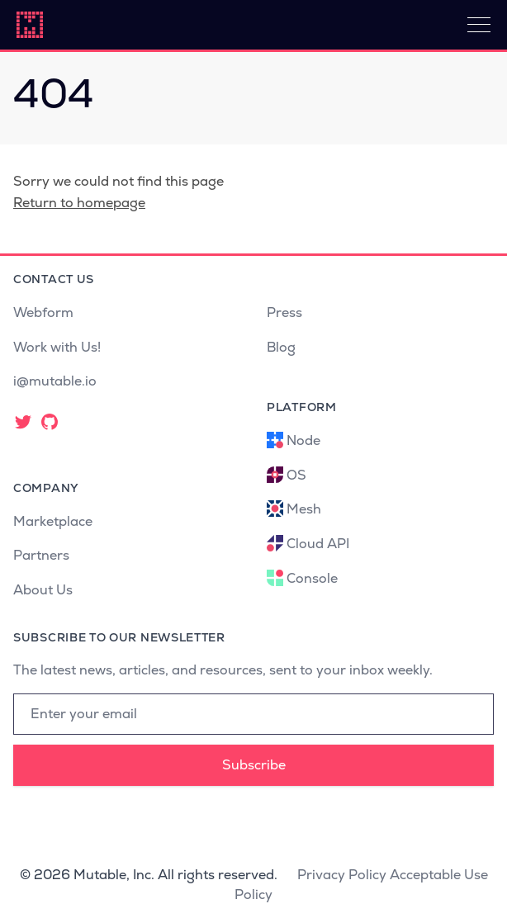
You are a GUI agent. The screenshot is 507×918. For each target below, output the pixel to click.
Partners (41, 555)
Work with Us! (57, 347)
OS (296, 475)
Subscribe (254, 765)
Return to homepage (79, 202)
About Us (43, 590)
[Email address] (253, 714)
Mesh (304, 509)
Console (312, 578)
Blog (281, 347)
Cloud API (318, 543)
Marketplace (52, 521)
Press (284, 312)
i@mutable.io (55, 381)
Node (303, 440)
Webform (43, 312)
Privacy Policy (341, 874)
